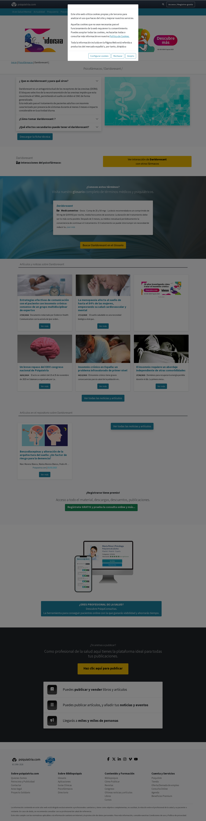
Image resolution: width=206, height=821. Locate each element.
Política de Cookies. (119, 36)
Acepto (130, 55)
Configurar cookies (99, 55)
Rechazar (117, 55)
